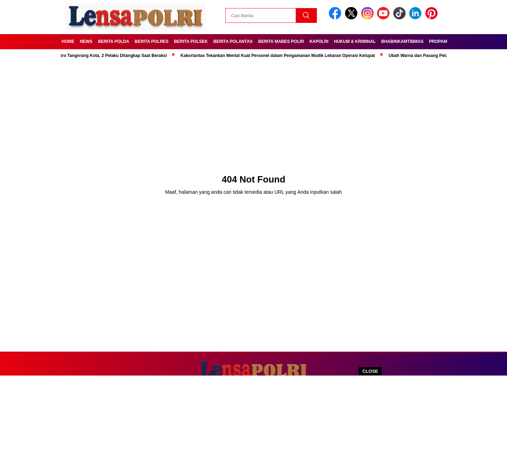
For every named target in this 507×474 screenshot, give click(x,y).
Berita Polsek (191, 41)
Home (68, 41)
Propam (438, 41)
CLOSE (370, 371)
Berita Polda (113, 41)
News (86, 41)
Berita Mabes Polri (281, 41)
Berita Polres (152, 41)
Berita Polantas (233, 41)
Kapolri (318, 41)
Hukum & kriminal (355, 41)
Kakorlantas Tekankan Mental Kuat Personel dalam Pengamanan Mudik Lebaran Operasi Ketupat (279, 55)
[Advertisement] (253, 425)
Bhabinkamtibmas (402, 41)
